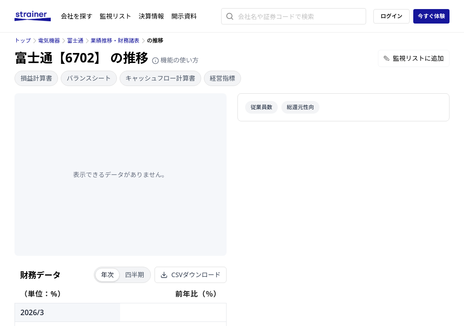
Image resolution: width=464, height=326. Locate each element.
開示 (184, 16)
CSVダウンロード (190, 274)
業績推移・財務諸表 (115, 40)
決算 (151, 16)
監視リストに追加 (414, 58)
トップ (22, 40)
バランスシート (89, 78)
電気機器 (49, 40)
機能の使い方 (175, 60)
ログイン (391, 16)
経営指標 (222, 78)
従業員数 (261, 107)
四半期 (134, 274)
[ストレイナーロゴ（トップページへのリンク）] (37, 16)
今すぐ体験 (431, 16)
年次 (107, 274)
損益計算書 (36, 78)
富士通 (75, 40)
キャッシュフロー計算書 (160, 78)
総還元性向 (300, 107)
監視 (115, 16)
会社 (76, 16)
